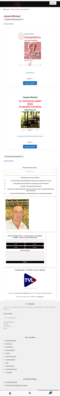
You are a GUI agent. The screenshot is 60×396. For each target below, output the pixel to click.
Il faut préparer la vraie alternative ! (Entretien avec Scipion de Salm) (31, 183)
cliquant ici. (41, 296)
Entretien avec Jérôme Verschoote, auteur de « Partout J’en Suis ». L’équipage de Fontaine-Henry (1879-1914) (31, 189)
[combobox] (30, 171)
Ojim (7, 363)
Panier (46, 392)
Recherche (30, 393)
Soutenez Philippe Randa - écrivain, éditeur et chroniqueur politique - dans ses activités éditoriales (25, 236)
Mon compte (10, 393)
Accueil (7, 9)
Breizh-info (9, 344)
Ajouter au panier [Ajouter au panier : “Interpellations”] (30, 83)
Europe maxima (10, 350)
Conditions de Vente (11, 382)
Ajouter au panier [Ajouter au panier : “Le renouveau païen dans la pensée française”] (30, 146)
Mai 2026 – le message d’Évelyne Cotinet (31, 186)
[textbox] (30, 171)
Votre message (25, 250)
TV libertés (9, 372)
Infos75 (8, 353)
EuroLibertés (9, 347)
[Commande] (13, 19)
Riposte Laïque (10, 366)
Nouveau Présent (10, 359)
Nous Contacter (7, 313)
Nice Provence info (11, 356)
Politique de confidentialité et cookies (16, 385)
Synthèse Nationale (11, 369)
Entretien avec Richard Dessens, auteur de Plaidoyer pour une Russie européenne (31, 193)
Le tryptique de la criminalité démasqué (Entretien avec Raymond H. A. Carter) (31, 180)
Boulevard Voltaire (11, 340)
